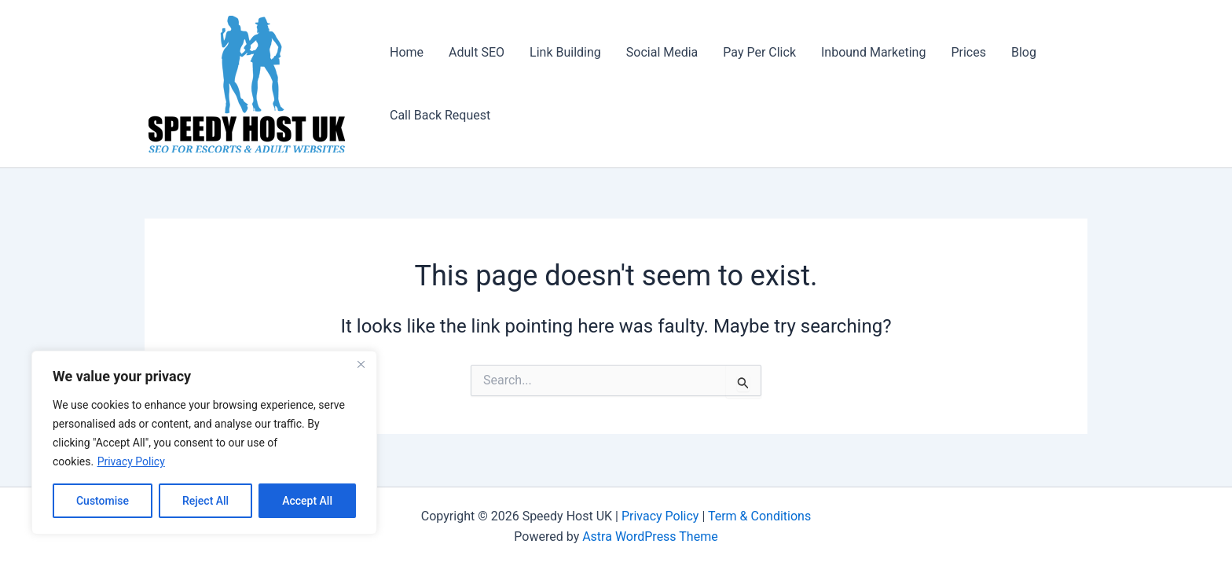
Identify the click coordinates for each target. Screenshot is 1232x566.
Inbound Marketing (873, 52)
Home (407, 52)
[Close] (360, 364)
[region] (204, 443)
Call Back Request (440, 115)
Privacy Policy (131, 461)
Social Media (662, 52)
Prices (968, 52)
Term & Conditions (759, 516)
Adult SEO (476, 52)
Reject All (205, 500)
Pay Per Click (759, 52)
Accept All (307, 500)
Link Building (565, 52)
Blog (1023, 52)
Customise (102, 500)
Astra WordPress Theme (649, 536)
